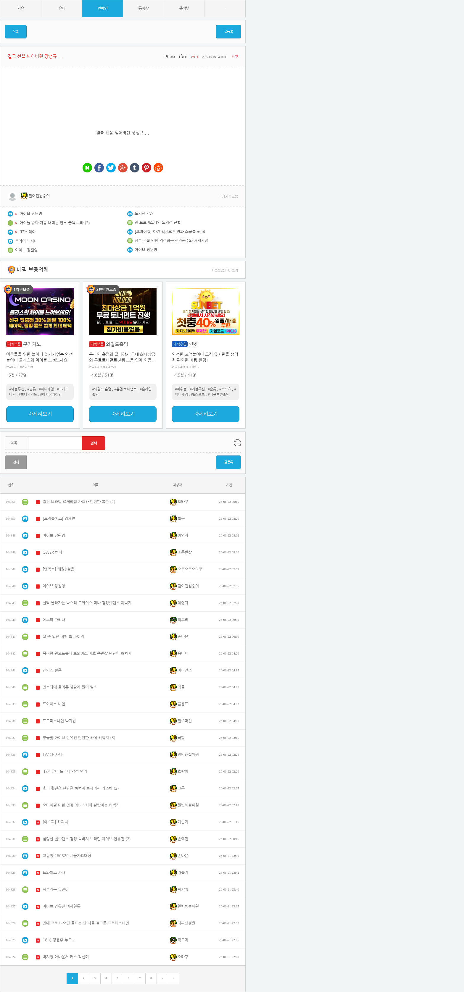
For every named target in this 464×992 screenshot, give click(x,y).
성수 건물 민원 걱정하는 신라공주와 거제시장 (171, 241)
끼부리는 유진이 (56, 889)
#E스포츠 (198, 394)
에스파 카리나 (54, 620)
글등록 (228, 31)
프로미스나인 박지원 (59, 721)
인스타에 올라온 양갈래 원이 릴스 (70, 687)
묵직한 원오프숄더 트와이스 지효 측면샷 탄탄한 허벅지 (87, 653)
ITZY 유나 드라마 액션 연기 (65, 771)
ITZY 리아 (28, 232)
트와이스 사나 (26, 241)
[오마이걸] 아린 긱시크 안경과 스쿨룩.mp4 (170, 232)
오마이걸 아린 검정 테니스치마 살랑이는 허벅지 (81, 805)
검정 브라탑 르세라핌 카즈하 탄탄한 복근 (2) (79, 502)
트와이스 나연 (54, 704)
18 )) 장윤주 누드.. (58, 940)
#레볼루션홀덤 (218, 394)
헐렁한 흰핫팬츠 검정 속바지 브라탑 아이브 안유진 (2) (87, 839)
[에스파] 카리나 (55, 822)
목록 (16, 31)
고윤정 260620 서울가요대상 (67, 856)
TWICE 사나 (52, 755)
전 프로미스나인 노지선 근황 (158, 222)
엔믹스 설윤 (52, 670)
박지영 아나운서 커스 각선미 (66, 957)
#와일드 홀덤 (101, 389)
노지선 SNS (144, 214)
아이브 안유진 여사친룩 (61, 906)
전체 (16, 462)
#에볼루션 (16, 389)
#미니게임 (46, 389)
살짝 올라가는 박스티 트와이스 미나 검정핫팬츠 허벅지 (87, 603)
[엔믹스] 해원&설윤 (58, 569)
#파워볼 (181, 389)
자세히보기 (40, 414)
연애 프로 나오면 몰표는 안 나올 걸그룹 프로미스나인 (86, 923)
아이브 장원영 (31, 214)
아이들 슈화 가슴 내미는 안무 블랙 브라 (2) (55, 223)
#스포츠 (225, 389)
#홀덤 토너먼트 (125, 389)
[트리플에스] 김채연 (59, 519)
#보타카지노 (28, 394)
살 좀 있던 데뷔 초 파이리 (63, 637)
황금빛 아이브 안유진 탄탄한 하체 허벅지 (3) (79, 738)
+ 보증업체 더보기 (225, 269)
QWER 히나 (52, 552)
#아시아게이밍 (51, 394)
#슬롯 (31, 389)
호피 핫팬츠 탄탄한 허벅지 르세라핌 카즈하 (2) (81, 788)
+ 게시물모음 (228, 195)
